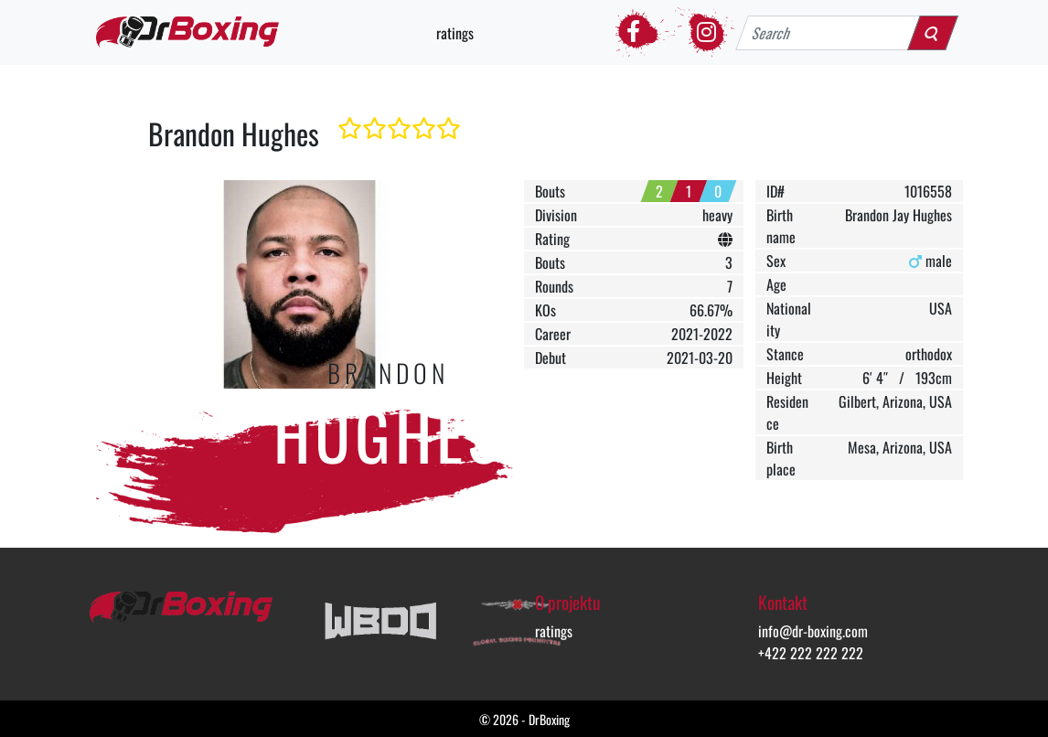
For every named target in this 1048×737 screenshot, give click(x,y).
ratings (455, 33)
